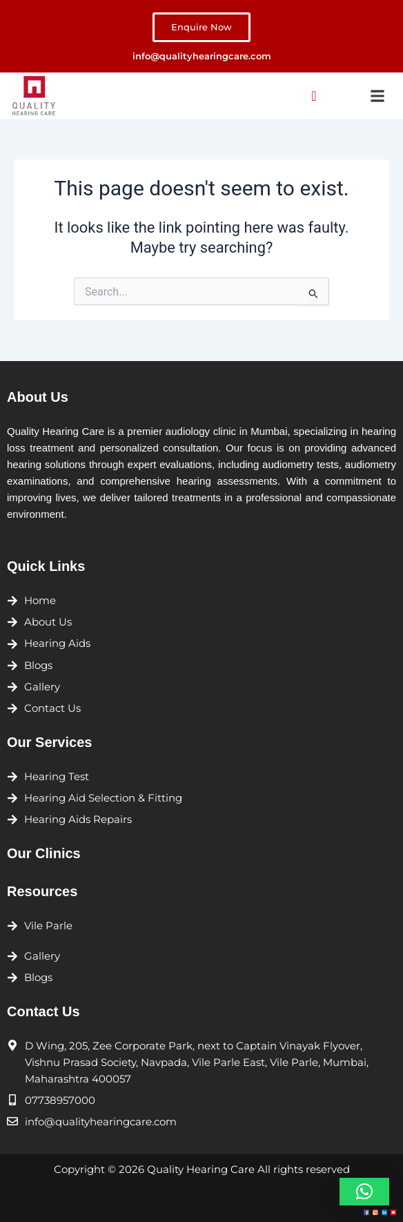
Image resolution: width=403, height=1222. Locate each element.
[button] (377, 95)
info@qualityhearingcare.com (201, 55)
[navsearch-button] (314, 96)
